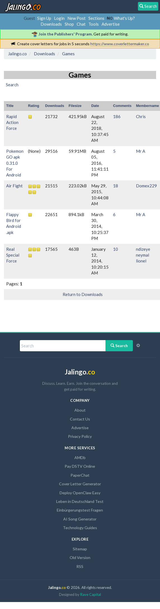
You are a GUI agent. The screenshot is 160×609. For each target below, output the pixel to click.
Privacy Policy (80, 436)
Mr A (140, 151)
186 (117, 116)
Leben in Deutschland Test (79, 501)
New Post (76, 18)
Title (9, 106)
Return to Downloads (83, 294)
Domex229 (146, 185)
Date (95, 106)
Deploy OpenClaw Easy (80, 492)
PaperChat (80, 475)
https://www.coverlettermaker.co (119, 43)
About (80, 410)
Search (119, 345)
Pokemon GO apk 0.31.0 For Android (14, 163)
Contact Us (80, 419)
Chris (141, 116)
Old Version (80, 557)
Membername (147, 106)
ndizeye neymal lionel (143, 255)
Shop (69, 24)
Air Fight (14, 185)
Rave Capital (90, 594)
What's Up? (124, 18)
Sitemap (80, 548)
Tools (93, 24)
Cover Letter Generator (80, 483)
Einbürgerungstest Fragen (80, 510)
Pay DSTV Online (80, 466)
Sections (96, 18)
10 (115, 249)
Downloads (51, 24)
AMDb (80, 457)
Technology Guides (80, 527)
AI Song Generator (80, 519)
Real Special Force (12, 255)
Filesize (75, 106)
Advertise (111, 24)
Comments (122, 106)
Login (59, 18)
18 (115, 185)
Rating (33, 106)
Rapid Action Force (12, 122)
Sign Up (44, 18)
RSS (79, 566)
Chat (81, 24)
